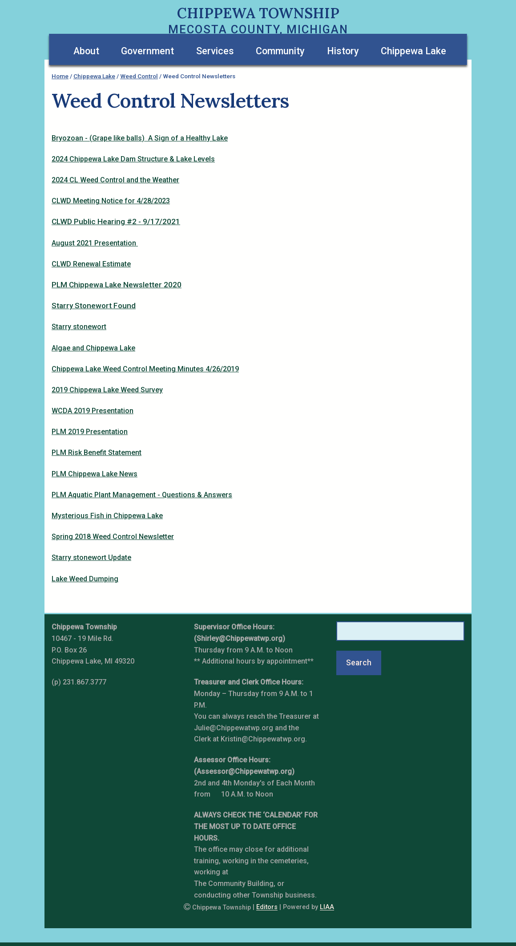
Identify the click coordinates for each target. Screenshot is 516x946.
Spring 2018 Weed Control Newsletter (113, 536)
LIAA (327, 907)
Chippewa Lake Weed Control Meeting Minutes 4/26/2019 (145, 369)
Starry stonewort (79, 326)
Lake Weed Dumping (85, 579)
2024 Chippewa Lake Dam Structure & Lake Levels (133, 159)
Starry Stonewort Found (94, 305)
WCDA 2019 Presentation (92, 411)
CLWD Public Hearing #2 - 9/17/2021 (116, 221)
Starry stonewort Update (91, 557)
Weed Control (139, 76)
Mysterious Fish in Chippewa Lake (107, 515)
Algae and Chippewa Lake (93, 348)
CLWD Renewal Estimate (91, 264)
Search (358, 662)
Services (215, 50)
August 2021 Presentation (95, 243)
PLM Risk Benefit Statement (96, 452)
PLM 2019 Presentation (90, 431)
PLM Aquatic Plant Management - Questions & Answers (142, 495)
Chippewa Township (258, 13)
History (343, 50)
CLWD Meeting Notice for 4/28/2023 (111, 201)
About (86, 50)
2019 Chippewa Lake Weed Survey (107, 390)
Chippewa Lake (413, 50)
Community (280, 50)
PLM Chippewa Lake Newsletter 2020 (116, 284)
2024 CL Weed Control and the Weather (115, 180)
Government (147, 50)
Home (60, 76)
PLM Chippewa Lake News (94, 474)
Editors (267, 907)
